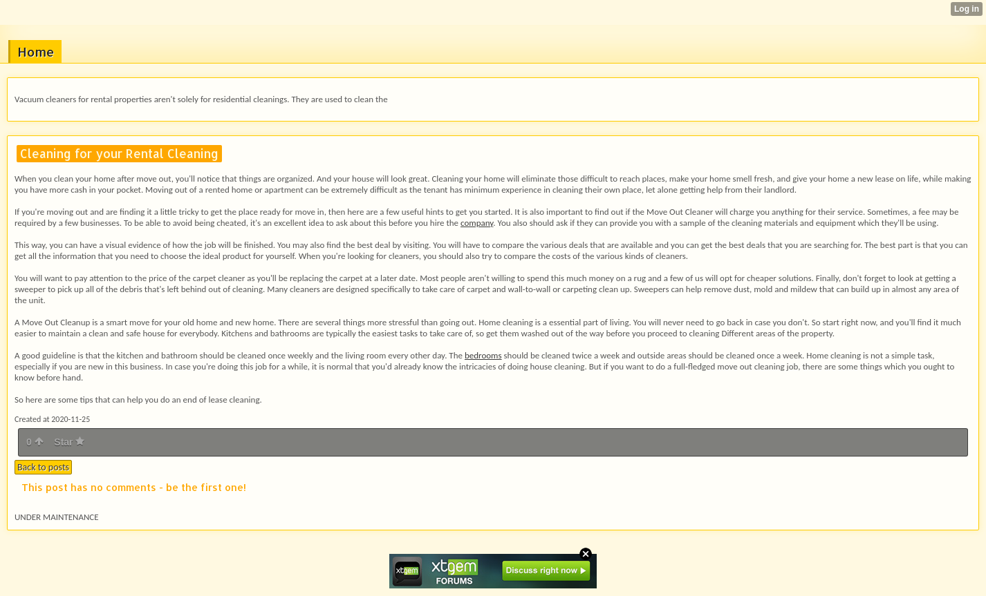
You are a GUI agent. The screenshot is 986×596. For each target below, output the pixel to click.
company (477, 223)
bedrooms (483, 355)
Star (69, 442)
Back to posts (43, 467)
